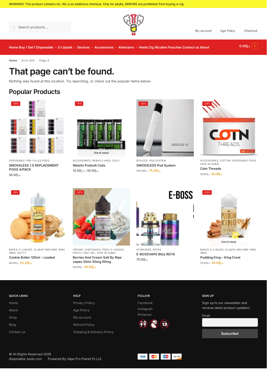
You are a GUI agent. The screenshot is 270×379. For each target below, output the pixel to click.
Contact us (17, 342)
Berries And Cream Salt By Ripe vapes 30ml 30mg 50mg (97, 270)
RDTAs (157, 259)
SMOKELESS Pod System (156, 176)
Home (13, 71)
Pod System (157, 171)
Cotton (225, 171)
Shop (13, 328)
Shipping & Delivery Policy (93, 342)
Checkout (250, 30)
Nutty (21, 263)
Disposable (17, 171)
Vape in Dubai (209, 174)
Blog (12, 335)
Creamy (78, 259)
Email (206, 326)
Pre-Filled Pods (37, 171)
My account (203, 30)
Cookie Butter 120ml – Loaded (32, 268)
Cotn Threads (210, 179)
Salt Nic (89, 263)
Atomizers (143, 259)
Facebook (145, 313)
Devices (142, 171)
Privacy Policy (84, 313)
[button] (249, 52)
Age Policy (227, 30)
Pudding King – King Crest (220, 268)
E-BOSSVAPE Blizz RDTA (155, 265)
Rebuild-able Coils (106, 171)
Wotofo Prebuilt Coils (89, 176)
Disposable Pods (244, 171)
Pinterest (145, 325)
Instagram (145, 319)
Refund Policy (84, 335)
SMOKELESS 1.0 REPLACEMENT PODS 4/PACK (34, 178)
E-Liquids (25, 259)
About (13, 321)
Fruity (77, 263)
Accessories (82, 171)
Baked (13, 259)
